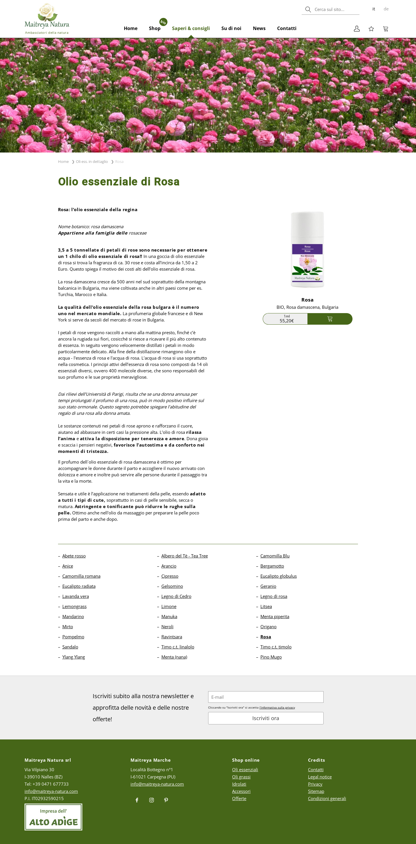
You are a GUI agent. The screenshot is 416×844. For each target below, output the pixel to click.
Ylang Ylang (73, 657)
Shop (157, 25)
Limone (168, 606)
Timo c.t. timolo (276, 647)
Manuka (169, 616)
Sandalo (70, 647)
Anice (67, 566)
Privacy (315, 784)
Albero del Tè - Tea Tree (184, 556)
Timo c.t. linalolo (177, 647)
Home (130, 28)
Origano (268, 626)
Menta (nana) (174, 657)
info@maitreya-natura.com (51, 791)
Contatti (286, 28)
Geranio (268, 586)
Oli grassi (241, 777)
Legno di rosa (273, 596)
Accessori (241, 791)
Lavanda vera (75, 596)
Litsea (266, 606)
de (386, 9)
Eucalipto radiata (79, 586)
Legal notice (320, 777)
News (259, 28)
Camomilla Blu (275, 556)
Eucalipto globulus (278, 576)
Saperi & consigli (191, 28)
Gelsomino (172, 586)
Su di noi (231, 28)
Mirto (67, 626)
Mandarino (73, 616)
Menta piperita (274, 616)
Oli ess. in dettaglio (92, 161)
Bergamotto (272, 566)
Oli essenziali (245, 769)
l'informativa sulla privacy (277, 707)
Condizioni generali (327, 798)
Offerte (239, 798)
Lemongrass (74, 606)
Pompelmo (73, 636)
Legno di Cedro (176, 596)
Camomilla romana (81, 576)
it (373, 9)
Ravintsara (171, 636)
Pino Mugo (271, 657)
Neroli (167, 626)
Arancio (168, 566)
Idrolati (239, 784)
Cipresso (169, 576)
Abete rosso (74, 556)
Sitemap (316, 791)
